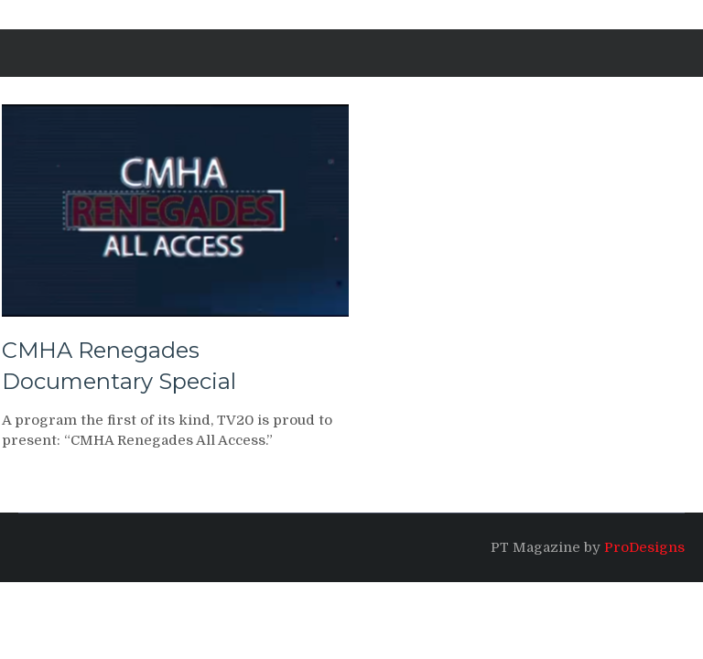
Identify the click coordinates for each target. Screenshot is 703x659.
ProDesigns (644, 547)
